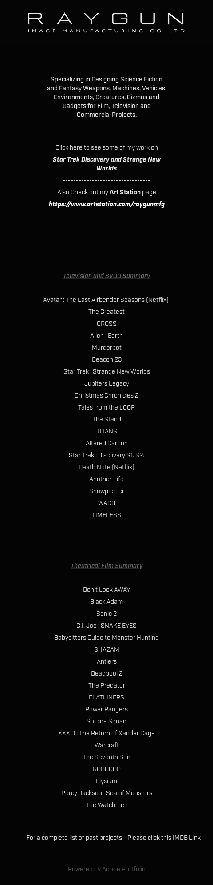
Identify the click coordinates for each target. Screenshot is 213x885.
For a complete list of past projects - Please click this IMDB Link (113, 838)
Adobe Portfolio (124, 869)
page (133, 192)
